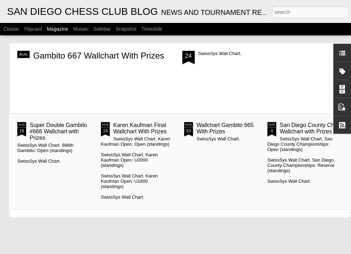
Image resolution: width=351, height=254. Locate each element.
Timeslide (151, 29)
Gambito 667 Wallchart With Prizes (98, 55)
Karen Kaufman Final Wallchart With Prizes (140, 128)
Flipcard (33, 29)
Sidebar (102, 29)
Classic (11, 29)
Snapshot (126, 29)
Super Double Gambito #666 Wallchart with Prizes (58, 131)
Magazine (57, 29)
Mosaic (81, 29)
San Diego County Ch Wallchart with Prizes (307, 128)
